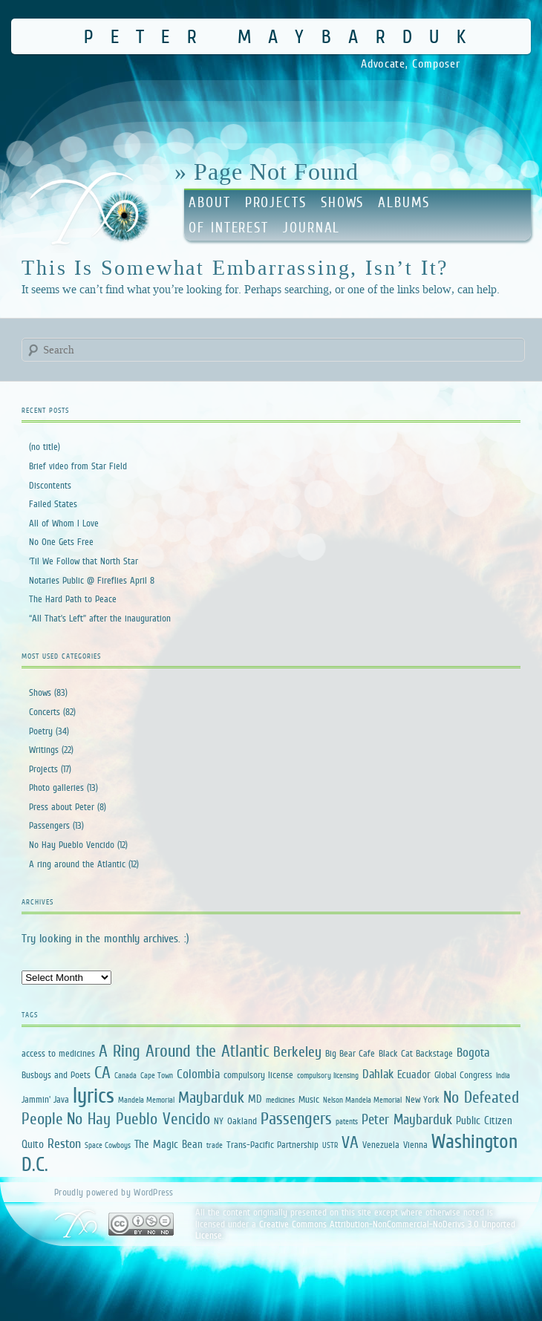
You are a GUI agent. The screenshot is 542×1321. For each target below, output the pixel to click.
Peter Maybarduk (283, 36)
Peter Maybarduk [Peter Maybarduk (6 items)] (407, 1119)
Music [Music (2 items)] (308, 1099)
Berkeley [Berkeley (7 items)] (297, 1051)
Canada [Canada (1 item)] (125, 1075)
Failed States (53, 503)
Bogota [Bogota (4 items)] (473, 1053)
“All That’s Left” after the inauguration (100, 618)
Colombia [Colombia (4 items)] (198, 1074)
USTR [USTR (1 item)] (330, 1145)
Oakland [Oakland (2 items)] (242, 1120)
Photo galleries (56, 787)
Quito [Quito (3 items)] (33, 1144)
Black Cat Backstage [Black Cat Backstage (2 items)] (416, 1053)
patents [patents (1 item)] (347, 1121)
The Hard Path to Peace (73, 598)
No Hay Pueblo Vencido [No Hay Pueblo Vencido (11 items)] (138, 1118)
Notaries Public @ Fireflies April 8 (91, 580)
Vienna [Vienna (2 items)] (415, 1144)
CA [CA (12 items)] (102, 1072)
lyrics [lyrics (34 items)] (93, 1095)
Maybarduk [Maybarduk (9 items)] (211, 1097)
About (210, 202)
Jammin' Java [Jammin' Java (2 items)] (45, 1099)
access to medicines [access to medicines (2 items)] (58, 1053)
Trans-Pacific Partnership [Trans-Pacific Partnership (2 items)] (272, 1144)
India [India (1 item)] (503, 1075)
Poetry (41, 731)
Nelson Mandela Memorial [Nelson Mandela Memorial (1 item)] (362, 1099)
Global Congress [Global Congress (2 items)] (463, 1074)
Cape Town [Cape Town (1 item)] (156, 1075)
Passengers (49, 825)
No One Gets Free (61, 541)
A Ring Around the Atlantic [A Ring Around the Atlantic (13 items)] (184, 1050)
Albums (403, 202)
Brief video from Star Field (78, 466)
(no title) (44, 446)
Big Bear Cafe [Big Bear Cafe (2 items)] (350, 1053)
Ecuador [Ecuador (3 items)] (414, 1074)
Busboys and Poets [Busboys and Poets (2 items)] (56, 1074)
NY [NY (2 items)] (218, 1120)
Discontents (50, 485)
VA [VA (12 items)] (350, 1142)
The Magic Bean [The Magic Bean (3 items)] (168, 1144)
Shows (343, 202)
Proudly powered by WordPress (113, 1192)
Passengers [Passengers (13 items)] (296, 1118)
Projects (276, 202)
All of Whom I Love (64, 523)
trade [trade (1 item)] (214, 1145)
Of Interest (229, 227)
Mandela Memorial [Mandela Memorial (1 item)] (146, 1099)
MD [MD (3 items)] (255, 1098)
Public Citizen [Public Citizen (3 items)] (484, 1120)
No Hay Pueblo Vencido (71, 844)
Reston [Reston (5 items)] (64, 1143)
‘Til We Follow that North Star (83, 561)
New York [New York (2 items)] (422, 1099)
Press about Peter (61, 806)
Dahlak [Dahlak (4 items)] (378, 1074)
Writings (44, 749)
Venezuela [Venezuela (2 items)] (380, 1144)
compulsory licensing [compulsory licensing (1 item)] (328, 1075)
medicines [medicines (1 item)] (280, 1099)
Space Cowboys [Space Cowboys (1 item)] (108, 1145)
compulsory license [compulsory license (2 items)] (258, 1074)
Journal (311, 227)
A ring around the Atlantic (77, 864)
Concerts (44, 711)
